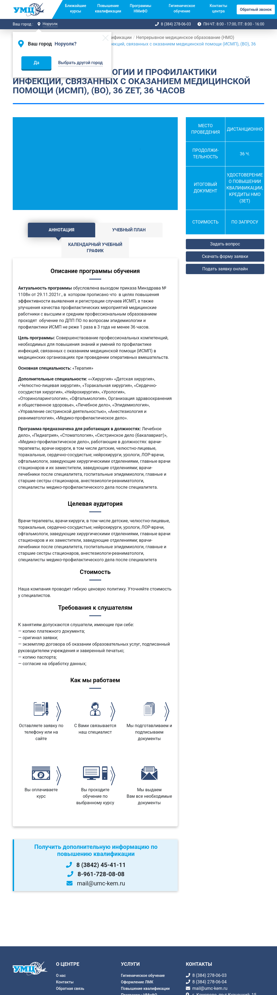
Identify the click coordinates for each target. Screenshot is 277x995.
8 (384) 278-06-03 (176, 24)
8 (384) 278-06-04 (209, 981)
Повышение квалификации (108, 8)
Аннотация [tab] (40, 229)
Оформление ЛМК (137, 982)
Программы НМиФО (140, 8)
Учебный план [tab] (95, 229)
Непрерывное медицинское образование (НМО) (185, 37)
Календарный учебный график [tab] (150, 233)
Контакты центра (218, 8)
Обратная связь (70, 988)
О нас (61, 975)
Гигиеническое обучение (182, 8)
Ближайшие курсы (75, 8)
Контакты (65, 982)
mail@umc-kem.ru (209, 988)
